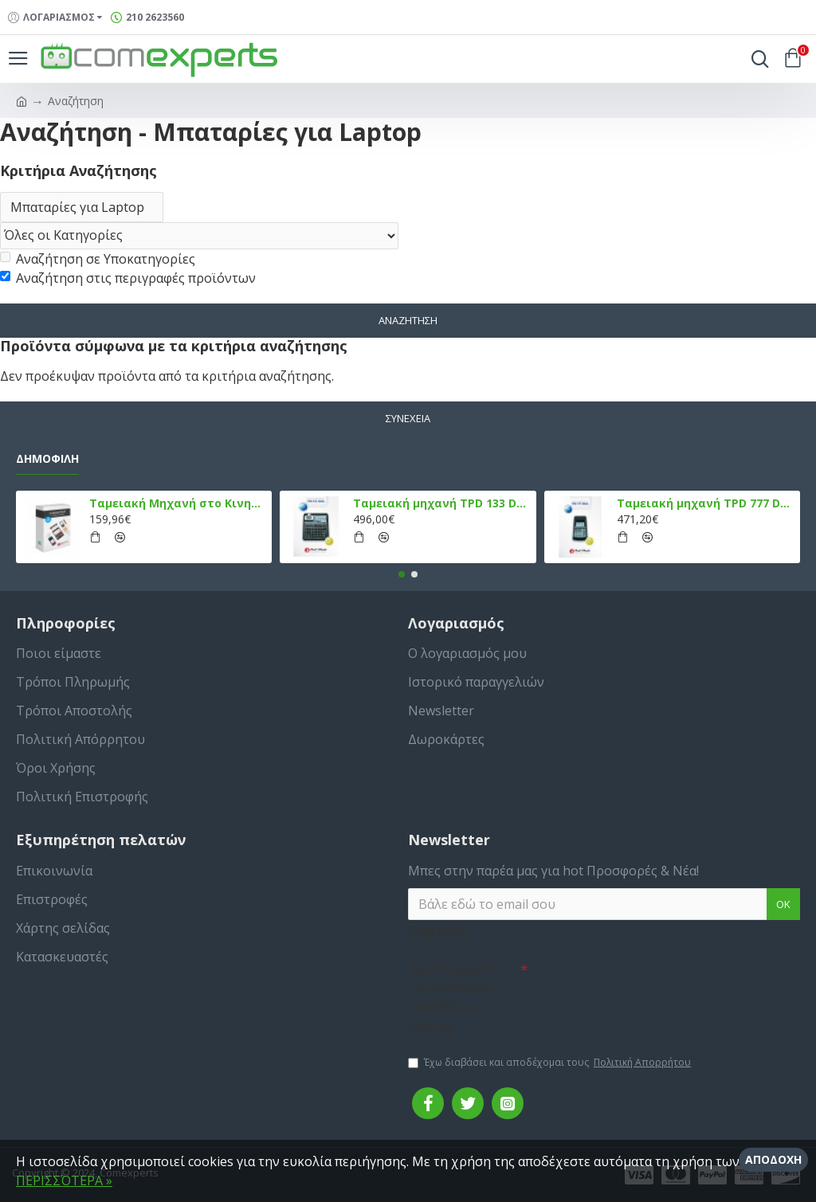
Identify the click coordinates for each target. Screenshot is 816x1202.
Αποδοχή (773, 1159)
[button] (401, 574)
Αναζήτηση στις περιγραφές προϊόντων (128, 278)
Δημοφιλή (47, 459)
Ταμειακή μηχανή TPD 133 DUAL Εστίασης (441, 503)
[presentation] (639, 982)
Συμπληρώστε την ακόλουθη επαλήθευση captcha (451, 997)
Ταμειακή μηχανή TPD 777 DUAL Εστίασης (705, 503)
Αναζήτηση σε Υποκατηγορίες (97, 259)
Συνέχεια (408, 418)
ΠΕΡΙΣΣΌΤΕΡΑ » (64, 1180)
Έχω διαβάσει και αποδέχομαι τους (550, 1062)
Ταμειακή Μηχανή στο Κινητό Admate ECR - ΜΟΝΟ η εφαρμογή (177, 503)
